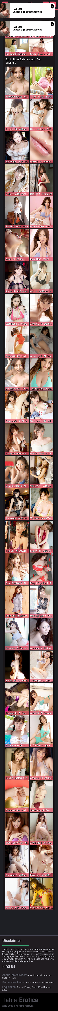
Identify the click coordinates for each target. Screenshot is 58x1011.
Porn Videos (32, 982)
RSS (14, 978)
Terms (20, 987)
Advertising (33, 975)
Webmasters (46, 975)
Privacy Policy (31, 987)
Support (6, 978)
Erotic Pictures (46, 982)
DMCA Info (44, 987)
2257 (4, 990)
